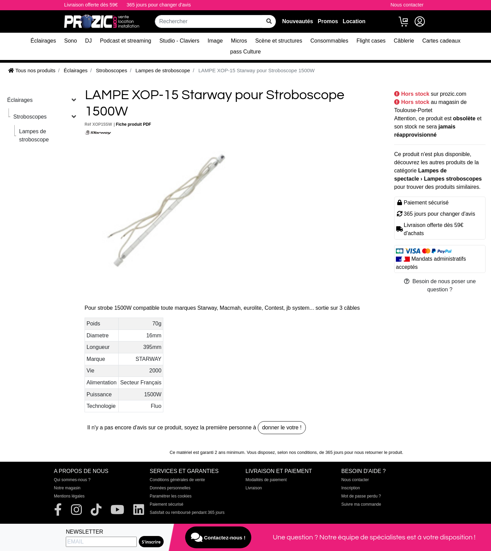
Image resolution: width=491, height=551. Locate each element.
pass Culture (245, 52)
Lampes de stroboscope (34, 135)
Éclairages (43, 41)
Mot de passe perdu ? (361, 496)
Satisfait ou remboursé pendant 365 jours (187, 512)
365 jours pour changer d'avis (159, 4)
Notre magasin (67, 488)
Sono (70, 41)
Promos (328, 21)
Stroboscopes (30, 117)
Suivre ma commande (361, 504)
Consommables (329, 41)
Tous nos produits (31, 70)
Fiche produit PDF (133, 124)
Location (354, 21)
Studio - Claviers (179, 41)
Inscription (350, 488)
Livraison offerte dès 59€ (91, 4)
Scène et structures (278, 41)
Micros (239, 41)
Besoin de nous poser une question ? (440, 285)
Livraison (254, 488)
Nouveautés (297, 21)
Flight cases (370, 41)
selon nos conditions (297, 452)
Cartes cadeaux (441, 41)
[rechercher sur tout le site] (269, 21)
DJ (88, 41)
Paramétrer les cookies (171, 496)
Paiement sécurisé (166, 504)
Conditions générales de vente (177, 479)
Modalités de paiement (266, 479)
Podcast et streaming (125, 41)
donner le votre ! (282, 427)
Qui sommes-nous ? (72, 479)
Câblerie (404, 41)
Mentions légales (69, 496)
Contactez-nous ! (218, 537)
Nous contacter (406, 4)
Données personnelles (170, 488)
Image (215, 41)
